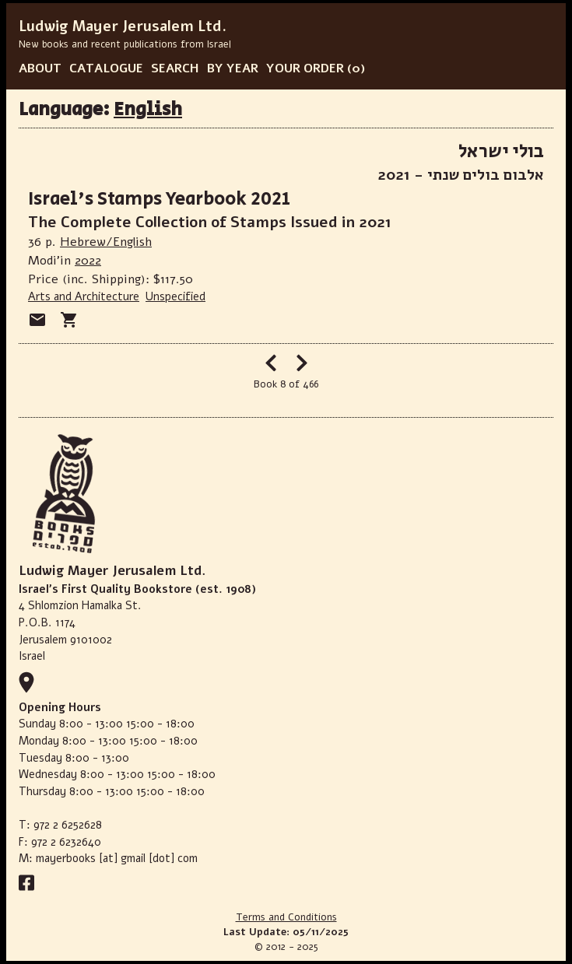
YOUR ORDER (305, 68)
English (148, 109)
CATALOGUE (106, 68)
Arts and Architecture (83, 296)
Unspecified (175, 296)
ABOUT (40, 68)
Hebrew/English (106, 242)
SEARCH (175, 68)
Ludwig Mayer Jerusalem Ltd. (122, 26)
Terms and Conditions (286, 917)
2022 (88, 260)
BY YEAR (232, 68)
